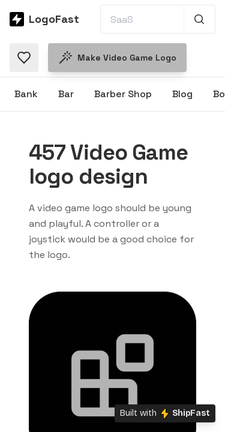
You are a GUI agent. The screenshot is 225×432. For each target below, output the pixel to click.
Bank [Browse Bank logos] (26, 94)
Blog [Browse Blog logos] (182, 94)
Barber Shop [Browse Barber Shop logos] (123, 94)
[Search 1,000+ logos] (199, 19)
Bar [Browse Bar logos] (66, 94)
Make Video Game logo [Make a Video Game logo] (117, 57)
